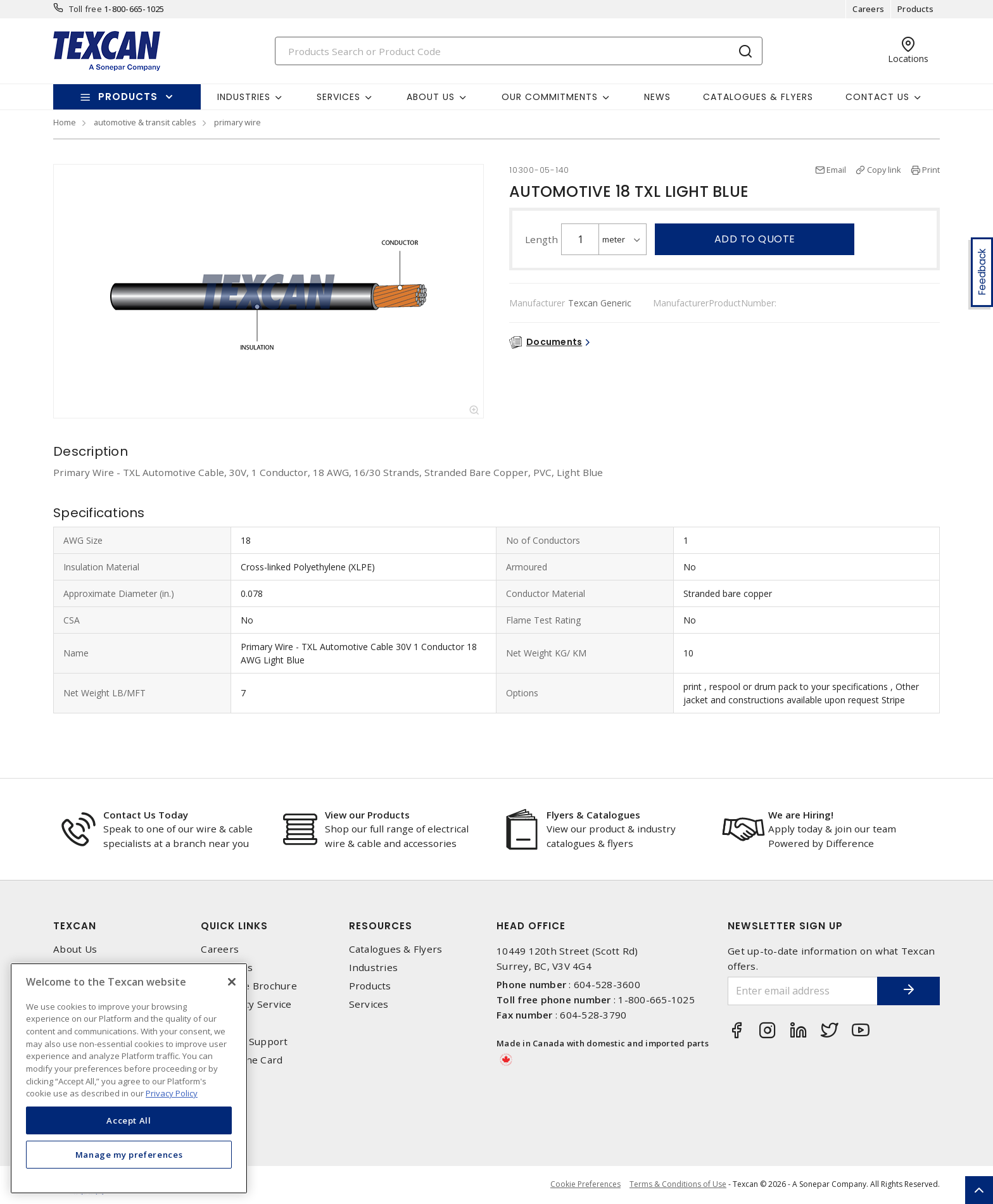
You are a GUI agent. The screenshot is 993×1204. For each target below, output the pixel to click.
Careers (868, 9)
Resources (380, 925)
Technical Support (244, 1042)
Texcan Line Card (241, 1060)
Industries (373, 968)
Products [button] (128, 96)
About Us (75, 949)
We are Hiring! (800, 814)
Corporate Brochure (249, 986)
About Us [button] (431, 97)
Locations (223, 1023)
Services (369, 1004)
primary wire (237, 122)
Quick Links (234, 925)
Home (64, 122)
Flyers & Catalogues (593, 814)
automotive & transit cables (145, 122)
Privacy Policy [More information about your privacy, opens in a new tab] (172, 1093)
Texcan (74, 925)
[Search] (518, 51)
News (657, 97)
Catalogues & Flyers (758, 97)
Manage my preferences (129, 1154)
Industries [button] (243, 97)
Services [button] (338, 97)
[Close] (232, 982)
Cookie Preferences (585, 1185)
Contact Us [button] (877, 97)
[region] (129, 1078)
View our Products (367, 814)
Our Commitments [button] (550, 97)
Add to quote (754, 239)
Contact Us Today (145, 814)
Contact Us (227, 968)
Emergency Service (246, 1004)
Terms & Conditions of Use (677, 1184)
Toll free (85, 9)
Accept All (128, 1120)
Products (915, 9)
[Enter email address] (802, 991)
